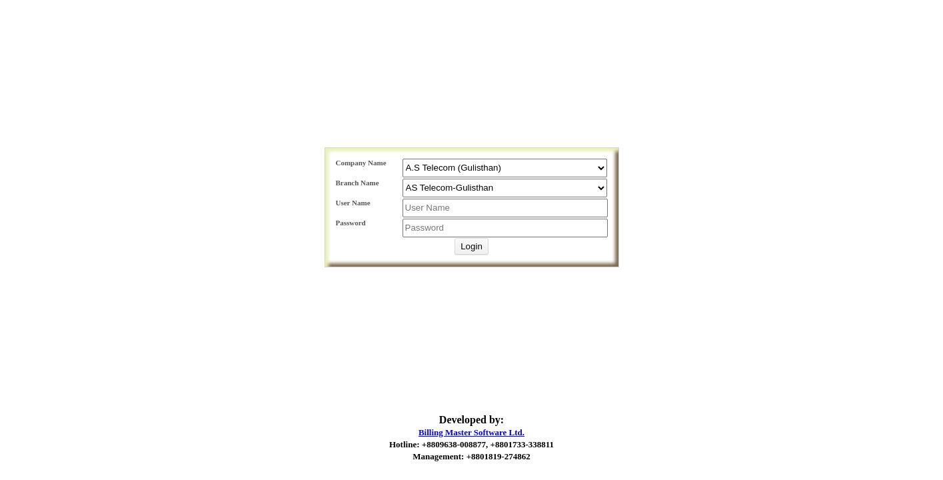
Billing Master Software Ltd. (471, 432)
